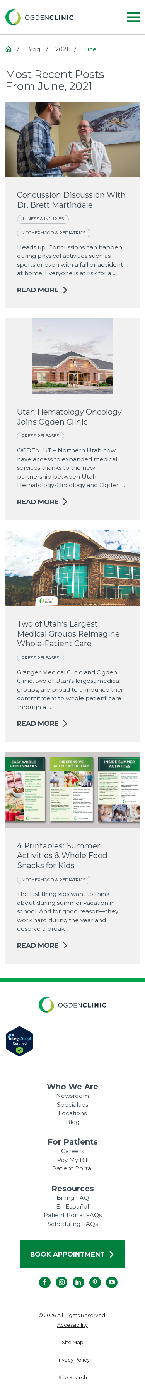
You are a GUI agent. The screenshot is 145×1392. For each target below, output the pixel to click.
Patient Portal (72, 1168)
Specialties (72, 1104)
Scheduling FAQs (73, 1224)
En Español (72, 1206)
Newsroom (72, 1095)
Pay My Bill (73, 1159)
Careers (72, 1151)
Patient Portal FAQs (73, 1215)
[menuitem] (72, 1325)
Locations (72, 1113)
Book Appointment (72, 1254)
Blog (73, 1122)
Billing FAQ (72, 1197)
